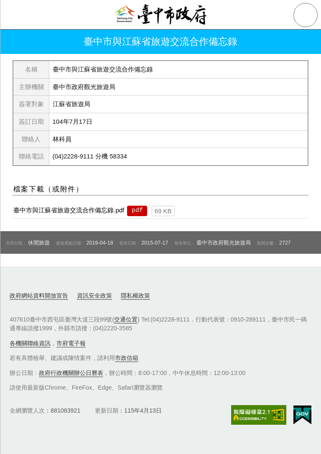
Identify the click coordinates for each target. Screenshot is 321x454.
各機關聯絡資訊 (30, 343)
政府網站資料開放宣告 (39, 295)
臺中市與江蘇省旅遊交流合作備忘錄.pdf (68, 210)
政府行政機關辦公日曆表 (71, 373)
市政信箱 (126, 358)
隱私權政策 (135, 295)
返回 (17, 42)
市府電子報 (71, 343)
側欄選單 (15, 15)
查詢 (305, 15)
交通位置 (126, 319)
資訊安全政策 (94, 295)
